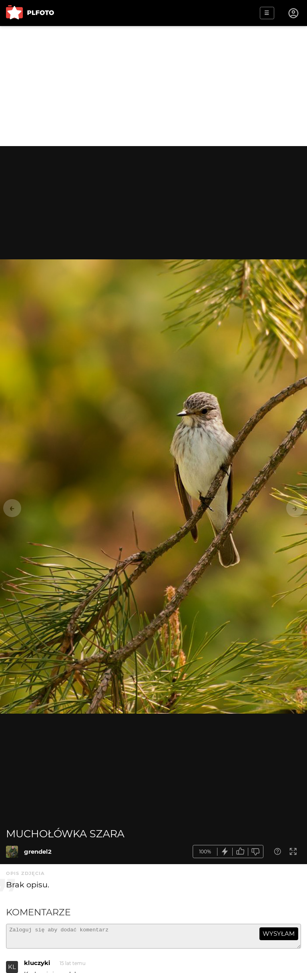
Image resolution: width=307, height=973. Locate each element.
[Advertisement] (153, 86)
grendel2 (38, 851)
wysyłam (279, 933)
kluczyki (37, 966)
